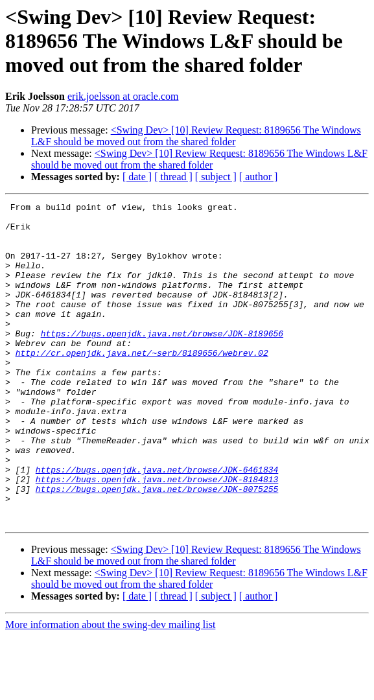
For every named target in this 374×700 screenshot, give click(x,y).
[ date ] (137, 176)
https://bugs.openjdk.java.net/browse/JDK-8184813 (157, 535)
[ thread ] (173, 176)
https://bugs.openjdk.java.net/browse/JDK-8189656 (162, 360)
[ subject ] (216, 176)
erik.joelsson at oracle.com (123, 96)
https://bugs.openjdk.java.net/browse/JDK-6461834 (157, 524)
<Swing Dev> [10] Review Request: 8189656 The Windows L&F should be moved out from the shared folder (196, 135)
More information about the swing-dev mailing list (110, 688)
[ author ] (258, 176)
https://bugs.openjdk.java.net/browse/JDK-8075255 (157, 547)
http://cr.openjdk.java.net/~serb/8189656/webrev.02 (142, 384)
